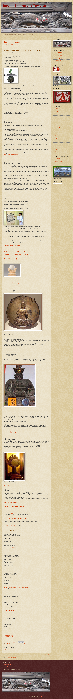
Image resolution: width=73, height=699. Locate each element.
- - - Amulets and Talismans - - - (58, 161)
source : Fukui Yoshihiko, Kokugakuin (11, 154)
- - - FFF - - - (55, 124)
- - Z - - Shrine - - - (9, 643)
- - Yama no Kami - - (56, 152)
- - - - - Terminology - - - (17, 643)
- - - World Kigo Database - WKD (59, 61)
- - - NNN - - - (55, 136)
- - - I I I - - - (55, 130)
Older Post (48, 655)
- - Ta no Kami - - (56, 108)
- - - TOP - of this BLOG (57, 52)
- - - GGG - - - (55, 125)
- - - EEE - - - (55, 122)
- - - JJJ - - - (55, 132)
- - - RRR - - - (55, 141)
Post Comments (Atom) (11, 657)
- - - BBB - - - (55, 117)
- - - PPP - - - (55, 140)
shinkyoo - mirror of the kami (15, 42)
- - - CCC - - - (55, 119)
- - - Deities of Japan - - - (57, 158)
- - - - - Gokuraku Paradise (58, 58)
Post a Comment (8, 649)
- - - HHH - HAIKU (56, 127)
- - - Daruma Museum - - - (57, 60)
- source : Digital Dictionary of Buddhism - (11, 502)
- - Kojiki (54, 151)
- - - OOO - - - (55, 138)
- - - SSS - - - (24, 643)
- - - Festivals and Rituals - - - (58, 159)
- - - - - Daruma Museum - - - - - (7, 664)
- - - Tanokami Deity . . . (57, 57)
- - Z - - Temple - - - (56, 111)
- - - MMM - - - (55, 135)
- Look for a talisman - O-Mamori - (59, 53)
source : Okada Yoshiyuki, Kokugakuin (11, 190)
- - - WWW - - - (55, 148)
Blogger (42, 696)
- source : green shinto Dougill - (9, 410)
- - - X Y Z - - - (55, 149)
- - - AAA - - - (55, 116)
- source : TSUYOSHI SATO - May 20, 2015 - (12, 245)
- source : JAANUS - (7, 346)
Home (26, 655)
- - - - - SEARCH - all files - (58, 55)
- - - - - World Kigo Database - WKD (8, 666)
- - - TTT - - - (55, 144)
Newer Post (5, 655)
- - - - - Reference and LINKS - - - (59, 113)
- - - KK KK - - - (56, 133)
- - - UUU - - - (55, 146)
